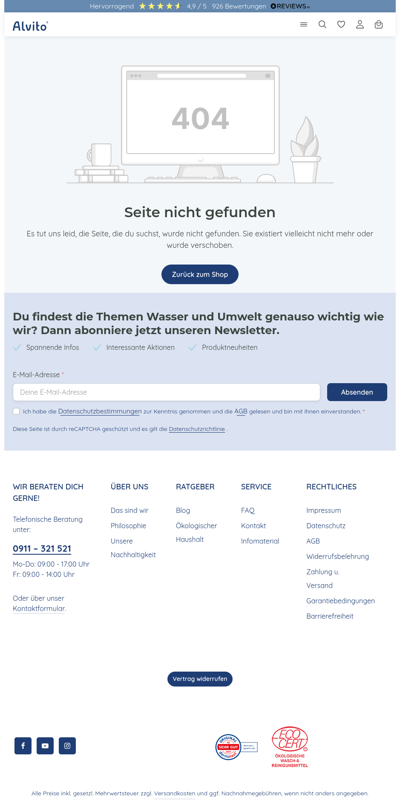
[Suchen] (322, 24)
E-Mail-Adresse (38, 374)
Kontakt (252, 525)
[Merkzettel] (341, 24)
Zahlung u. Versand (322, 578)
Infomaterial (259, 540)
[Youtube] (45, 745)
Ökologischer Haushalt (196, 532)
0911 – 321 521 (45, 548)
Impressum (323, 510)
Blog (183, 510)
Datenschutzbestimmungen (93, 410)
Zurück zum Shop (199, 274)
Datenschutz (325, 525)
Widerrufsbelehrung (336, 556)
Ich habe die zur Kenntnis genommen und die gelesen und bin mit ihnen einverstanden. (184, 410)
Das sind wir (129, 510)
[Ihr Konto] (359, 24)
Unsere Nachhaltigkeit (132, 547)
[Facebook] (23, 745)
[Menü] (303, 24)
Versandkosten (177, 793)
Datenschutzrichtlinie (194, 428)
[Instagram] (67, 745)
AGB (225, 410)
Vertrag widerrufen (200, 678)
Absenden (356, 392)
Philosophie (128, 525)
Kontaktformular (37, 608)
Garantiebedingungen (339, 600)
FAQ (248, 510)
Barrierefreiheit (328, 616)
